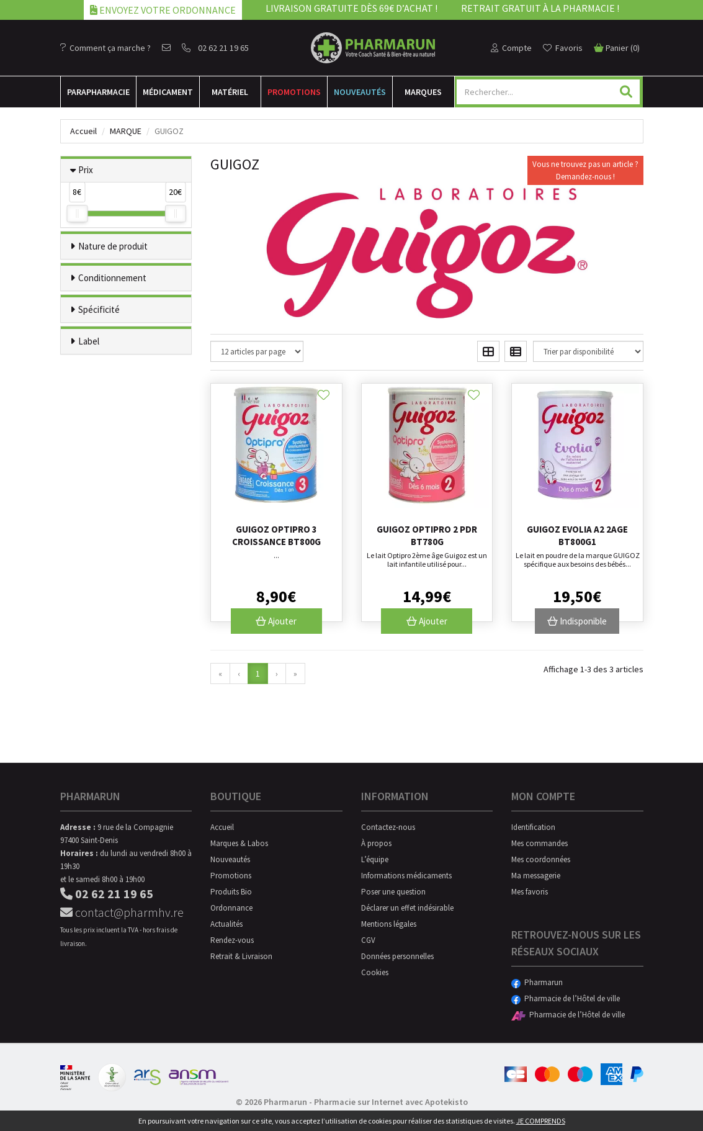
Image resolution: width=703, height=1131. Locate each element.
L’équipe (374, 859)
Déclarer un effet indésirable (407, 908)
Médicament (168, 91)
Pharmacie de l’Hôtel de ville (565, 998)
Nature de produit (113, 246)
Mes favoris (529, 891)
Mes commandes (539, 843)
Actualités (226, 924)
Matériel (230, 91)
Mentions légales (388, 924)
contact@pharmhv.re (122, 912)
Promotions (294, 91)
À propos (376, 843)
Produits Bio (231, 891)
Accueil (83, 131)
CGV (368, 940)
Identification (533, 827)
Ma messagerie (535, 875)
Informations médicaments (406, 875)
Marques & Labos (239, 843)
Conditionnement (112, 278)
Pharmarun (537, 982)
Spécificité (99, 309)
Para (98, 91)
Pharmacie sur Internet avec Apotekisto (391, 1101)
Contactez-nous (388, 827)
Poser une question (393, 891)
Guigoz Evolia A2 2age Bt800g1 (577, 535)
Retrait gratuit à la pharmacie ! (540, 8)
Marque (125, 131)
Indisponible (577, 621)
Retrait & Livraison (241, 956)
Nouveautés (360, 91)
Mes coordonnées (540, 859)
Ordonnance (231, 908)
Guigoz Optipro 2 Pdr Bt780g (427, 535)
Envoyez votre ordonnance (163, 10)
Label (88, 341)
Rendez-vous (232, 940)
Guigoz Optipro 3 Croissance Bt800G (276, 535)
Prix (85, 170)
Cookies (374, 972)
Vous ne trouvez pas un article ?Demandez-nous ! (585, 170)
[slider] (76, 213)
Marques (423, 91)
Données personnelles (397, 956)
